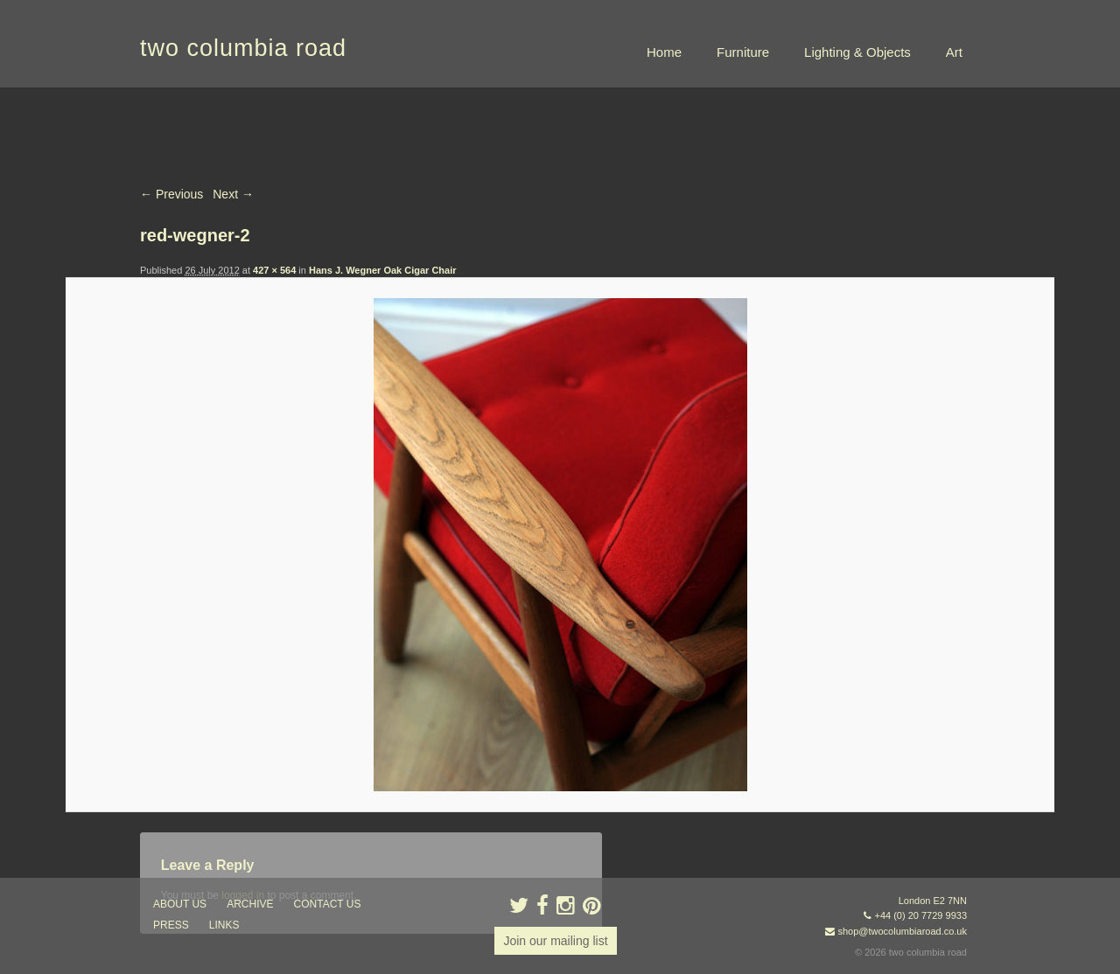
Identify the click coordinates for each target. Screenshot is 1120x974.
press (171, 925)
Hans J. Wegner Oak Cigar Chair (383, 270)
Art (954, 52)
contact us (327, 904)
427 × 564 (274, 270)
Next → (233, 194)
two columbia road (243, 48)
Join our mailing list (555, 941)
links (224, 925)
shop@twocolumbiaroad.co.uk (902, 931)
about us (179, 904)
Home (664, 52)
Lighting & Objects (857, 52)
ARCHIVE (250, 904)
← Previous (171, 194)
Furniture (743, 52)
